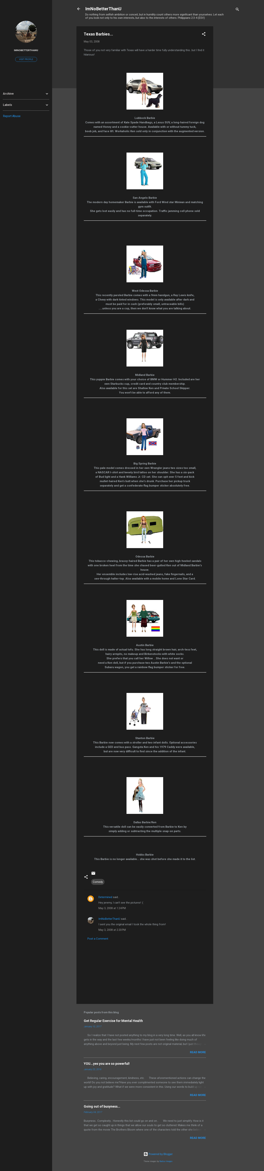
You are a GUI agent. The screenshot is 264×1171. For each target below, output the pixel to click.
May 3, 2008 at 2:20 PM (112, 930)
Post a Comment (97, 938)
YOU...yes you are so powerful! (107, 1063)
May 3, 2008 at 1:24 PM (112, 908)
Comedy (98, 882)
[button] (203, 34)
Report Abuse (12, 116)
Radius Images (166, 1161)
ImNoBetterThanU (103, 8)
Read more (198, 1052)
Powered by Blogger (158, 1154)
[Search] (237, 10)
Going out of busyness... (102, 1106)
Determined (105, 897)
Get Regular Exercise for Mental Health (113, 1021)
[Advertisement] (228, 81)
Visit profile (26, 59)
